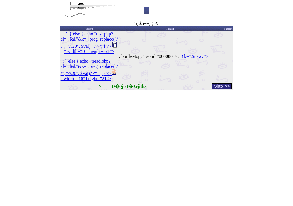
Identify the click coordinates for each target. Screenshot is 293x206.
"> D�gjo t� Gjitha (121, 86)
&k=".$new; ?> (194, 56)
